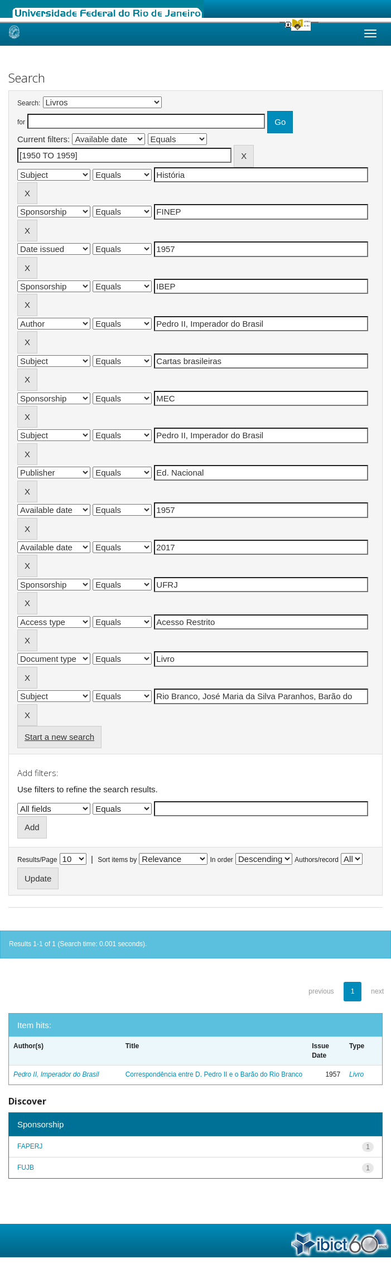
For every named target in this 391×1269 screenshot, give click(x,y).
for (21, 122)
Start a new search (59, 737)
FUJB (25, 1167)
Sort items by (117, 860)
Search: (28, 103)
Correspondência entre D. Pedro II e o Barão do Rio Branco (214, 1074)
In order (221, 860)
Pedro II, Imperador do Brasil (56, 1074)
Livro (356, 1074)
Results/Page (37, 860)
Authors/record (317, 860)
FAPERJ (29, 1146)
